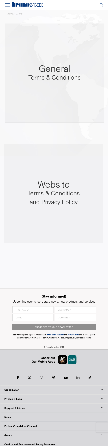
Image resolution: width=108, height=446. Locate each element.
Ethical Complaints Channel (20, 426)
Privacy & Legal (54, 399)
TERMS (18, 13)
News (7, 417)
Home (10, 13)
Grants (54, 435)
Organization (54, 390)
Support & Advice (54, 408)
